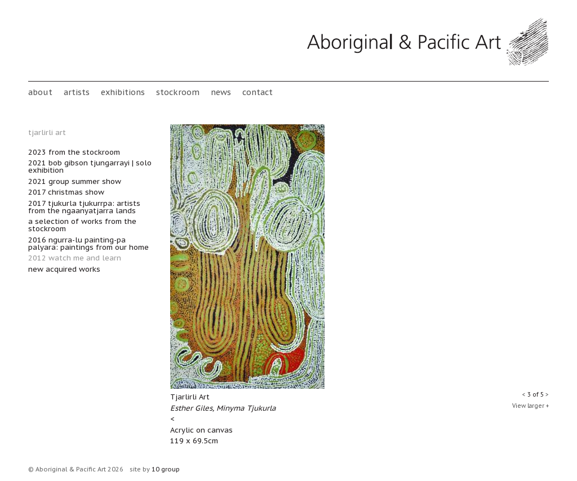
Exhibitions (123, 92)
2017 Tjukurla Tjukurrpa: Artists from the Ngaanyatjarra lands (84, 207)
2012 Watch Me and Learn (74, 258)
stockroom (177, 92)
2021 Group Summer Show (74, 181)
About (40, 92)
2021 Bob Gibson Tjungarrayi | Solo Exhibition (90, 166)
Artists (77, 92)
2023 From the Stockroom (74, 152)
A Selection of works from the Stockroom (82, 225)
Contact (257, 92)
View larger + (530, 406)
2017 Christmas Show (66, 192)
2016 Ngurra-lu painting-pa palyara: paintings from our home (88, 243)
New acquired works (64, 269)
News (221, 92)
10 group (166, 469)
